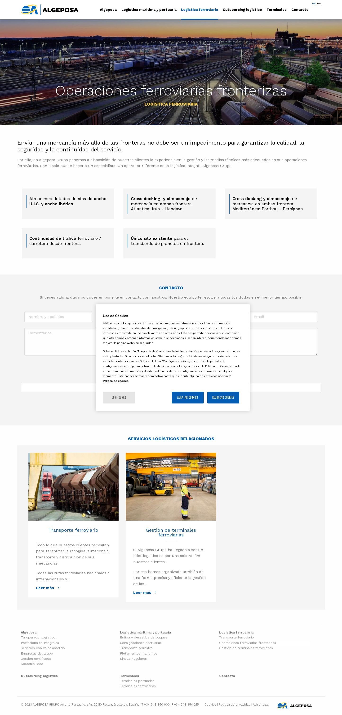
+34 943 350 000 (157, 704)
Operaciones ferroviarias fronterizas (247, 643)
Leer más (45, 588)
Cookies (210, 704)
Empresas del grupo (37, 653)
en (319, 3)
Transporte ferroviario (73, 530)
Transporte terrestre (136, 648)
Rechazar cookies (223, 397)
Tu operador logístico (38, 637)
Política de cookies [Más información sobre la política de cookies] (115, 381)
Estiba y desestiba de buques (143, 637)
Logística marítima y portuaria (149, 10)
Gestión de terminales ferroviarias (171, 532)
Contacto (300, 10)
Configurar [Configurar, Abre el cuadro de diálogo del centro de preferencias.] (119, 397)
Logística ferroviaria (199, 10)
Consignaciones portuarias (141, 643)
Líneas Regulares (133, 658)
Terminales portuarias (137, 681)
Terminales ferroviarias (138, 686)
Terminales (276, 10)
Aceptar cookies (187, 397)
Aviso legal (261, 704)
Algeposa (108, 10)
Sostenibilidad (32, 664)
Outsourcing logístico (242, 10)
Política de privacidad (234, 704)
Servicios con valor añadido (43, 648)
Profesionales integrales (40, 643)
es (314, 3)
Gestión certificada (36, 658)
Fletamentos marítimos (138, 653)
